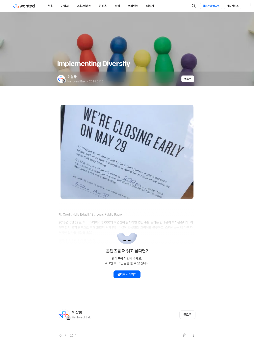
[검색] (193, 6)
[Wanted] (28, 6)
